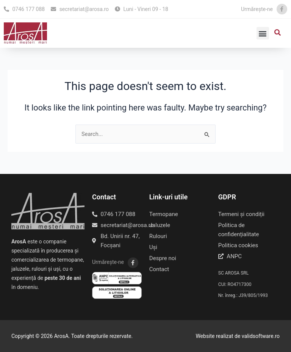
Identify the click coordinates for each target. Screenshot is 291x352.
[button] (263, 33)
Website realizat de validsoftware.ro (238, 336)
